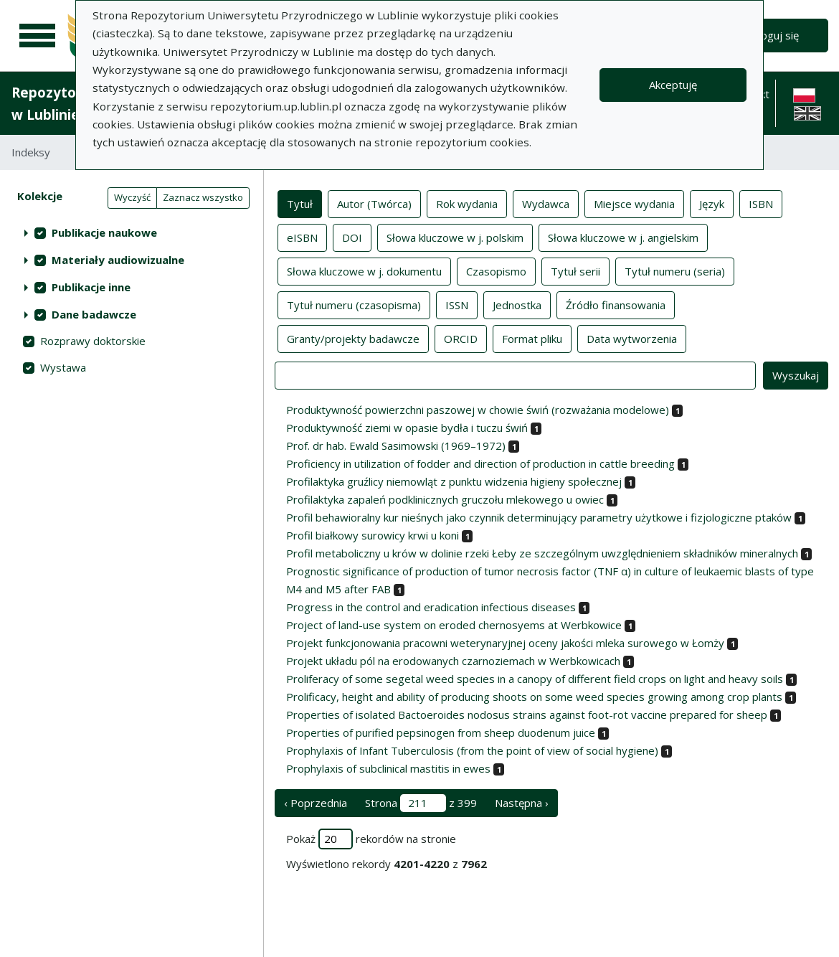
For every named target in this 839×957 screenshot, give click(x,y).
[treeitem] (131, 232)
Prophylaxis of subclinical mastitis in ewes (388, 768)
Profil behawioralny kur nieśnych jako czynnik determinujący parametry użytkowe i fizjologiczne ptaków (539, 517)
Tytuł (300, 203)
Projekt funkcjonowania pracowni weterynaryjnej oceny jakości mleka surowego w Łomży (505, 643)
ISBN (761, 203)
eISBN (302, 237)
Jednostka (517, 304)
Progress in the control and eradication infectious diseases (431, 607)
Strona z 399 (421, 803)
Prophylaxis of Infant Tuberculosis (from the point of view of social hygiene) (472, 750)
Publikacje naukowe (104, 232)
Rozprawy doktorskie (93, 341)
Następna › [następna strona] (522, 803)
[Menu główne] (37, 36)
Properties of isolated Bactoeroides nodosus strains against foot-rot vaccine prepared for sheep (526, 714)
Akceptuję (673, 84)
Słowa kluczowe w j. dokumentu (364, 270)
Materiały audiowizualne (118, 260)
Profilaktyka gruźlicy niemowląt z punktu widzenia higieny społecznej (454, 481)
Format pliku (532, 338)
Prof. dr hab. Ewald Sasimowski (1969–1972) (396, 445)
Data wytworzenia (632, 338)
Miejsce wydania (634, 203)
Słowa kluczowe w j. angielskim (623, 237)
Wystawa (63, 367)
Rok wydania (467, 203)
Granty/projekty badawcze (353, 338)
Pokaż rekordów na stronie (371, 839)
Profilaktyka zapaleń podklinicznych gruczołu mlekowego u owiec (445, 499)
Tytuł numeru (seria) (675, 270)
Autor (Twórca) (374, 203)
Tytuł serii (575, 270)
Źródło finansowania (615, 304)
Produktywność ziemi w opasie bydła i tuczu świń (407, 427)
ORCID (461, 338)
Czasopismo (496, 270)
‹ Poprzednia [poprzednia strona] (315, 803)
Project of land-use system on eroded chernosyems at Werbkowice (454, 625)
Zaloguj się (772, 35)
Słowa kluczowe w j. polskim (455, 237)
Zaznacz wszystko (203, 197)
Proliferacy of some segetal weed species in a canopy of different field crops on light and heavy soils (534, 678)
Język (711, 203)
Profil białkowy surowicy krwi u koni (372, 535)
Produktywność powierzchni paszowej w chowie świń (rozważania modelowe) (477, 409)
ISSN (456, 304)
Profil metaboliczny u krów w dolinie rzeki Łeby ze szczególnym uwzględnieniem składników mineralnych (542, 553)
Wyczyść (132, 197)
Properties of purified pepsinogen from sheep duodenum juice (440, 732)
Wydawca (545, 203)
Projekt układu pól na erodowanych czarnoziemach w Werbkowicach (453, 661)
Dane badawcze (94, 314)
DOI (352, 237)
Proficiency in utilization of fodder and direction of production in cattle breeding (480, 463)
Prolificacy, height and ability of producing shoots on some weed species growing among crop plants (534, 696)
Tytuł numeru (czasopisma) (354, 304)
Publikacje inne (91, 287)
